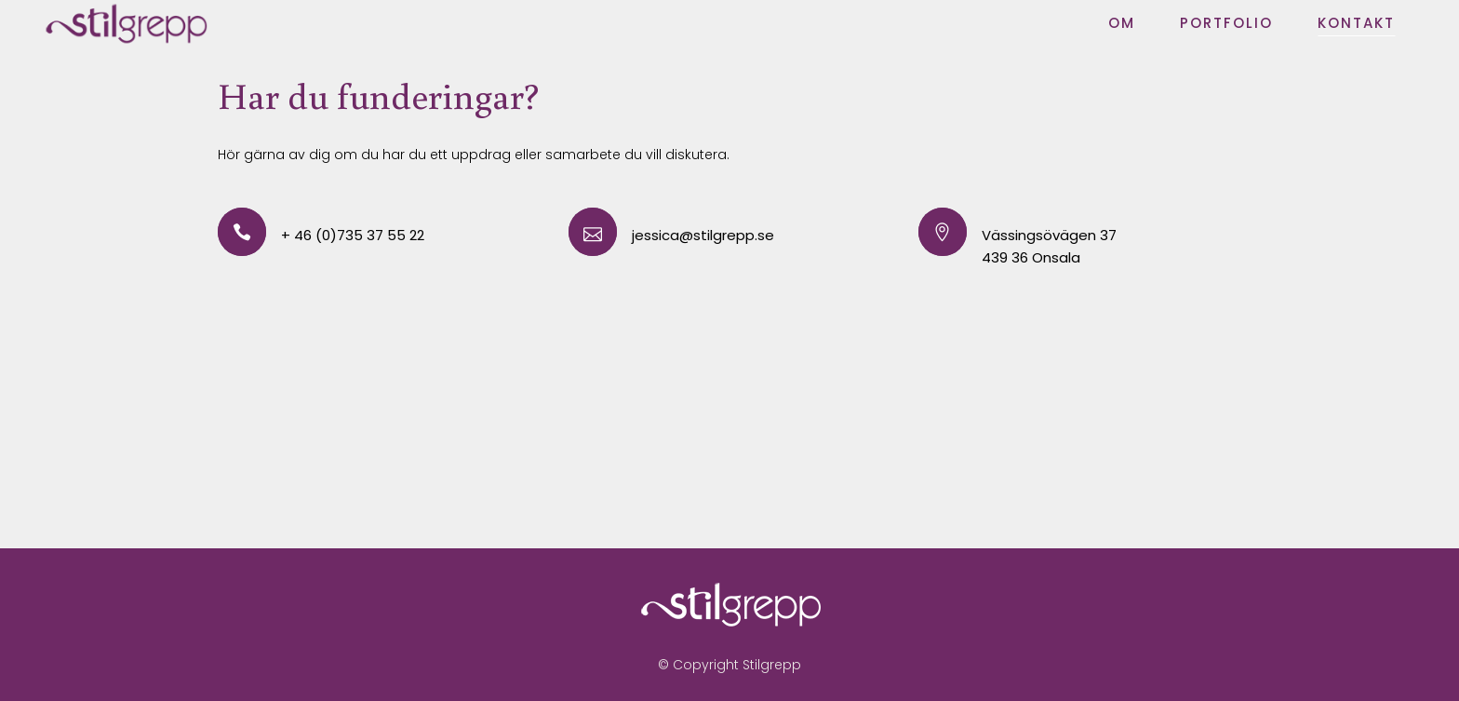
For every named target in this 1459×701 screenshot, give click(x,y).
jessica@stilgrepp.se (703, 235)
